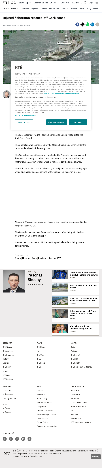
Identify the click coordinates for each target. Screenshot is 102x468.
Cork (34, 258)
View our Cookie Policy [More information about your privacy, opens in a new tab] (52, 93)
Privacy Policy (42, 427)
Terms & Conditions (45, 419)
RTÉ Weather (8, 403)
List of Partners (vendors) (25, 115)
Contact (40, 399)
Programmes (92, 9)
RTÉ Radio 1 (75, 364)
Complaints (41, 415)
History (6, 368)
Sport (28, 3)
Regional (35, 9)
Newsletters (76, 427)
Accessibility (42, 407)
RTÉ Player (41, 356)
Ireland (44, 9)
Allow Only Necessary (56, 122)
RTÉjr (39, 376)
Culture (75, 3)
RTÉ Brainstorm (9, 364)
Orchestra (7, 399)
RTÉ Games (7, 356)
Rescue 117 (55, 258)
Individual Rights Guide (46, 423)
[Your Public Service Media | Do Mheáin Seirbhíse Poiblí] (7, 463)
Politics (25, 9)
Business (54, 3)
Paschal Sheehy (34, 277)
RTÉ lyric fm (75, 372)
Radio (73, 356)
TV (38, 360)
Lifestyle (65, 3)
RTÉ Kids (6, 418)
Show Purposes (24, 122)
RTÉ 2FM (74, 368)
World (81, 9)
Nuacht (74, 9)
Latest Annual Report (79, 411)
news (5, 9)
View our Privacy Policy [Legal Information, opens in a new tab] (70, 93)
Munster (14, 9)
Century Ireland (9, 407)
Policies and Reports (45, 411)
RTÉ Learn (7, 376)
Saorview (74, 423)
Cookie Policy (42, 431)
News (21, 3)
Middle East (54, 9)
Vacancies (75, 407)
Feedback (41, 403)
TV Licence (75, 403)
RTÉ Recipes (8, 388)
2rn (72, 419)
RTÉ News (41, 372)
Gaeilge (6, 372)
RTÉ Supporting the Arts (81, 431)
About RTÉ (75, 399)
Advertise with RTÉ (78, 415)
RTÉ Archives (8, 360)
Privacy (95, 465)
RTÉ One (40, 364)
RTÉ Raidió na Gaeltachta (81, 376)
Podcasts (74, 360)
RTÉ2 (39, 368)
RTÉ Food (6, 384)
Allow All (78, 122)
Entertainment (40, 3)
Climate (65, 9)
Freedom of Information (47, 435)
